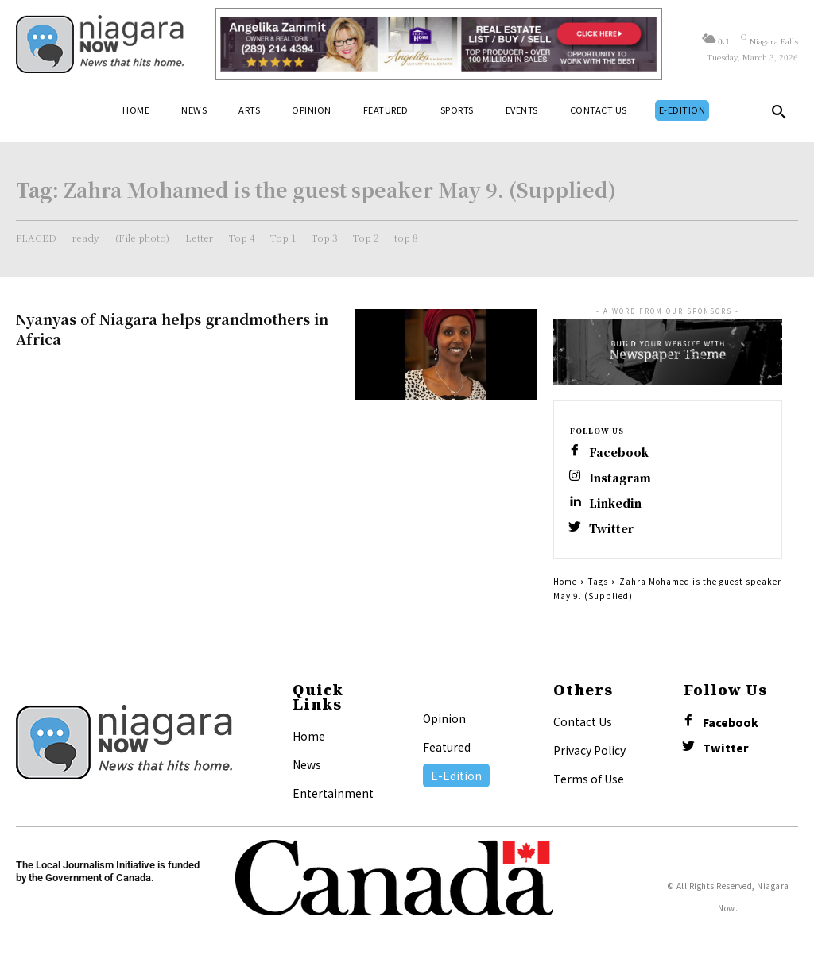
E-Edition (456, 775)
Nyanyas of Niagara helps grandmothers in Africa (172, 328)
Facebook (619, 452)
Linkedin (615, 503)
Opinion (444, 718)
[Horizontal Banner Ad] (438, 44)
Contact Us (582, 721)
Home (565, 581)
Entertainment (333, 793)
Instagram (620, 478)
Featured (447, 747)
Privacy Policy (589, 750)
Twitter (611, 529)
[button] (779, 115)
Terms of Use (588, 779)
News (307, 764)
